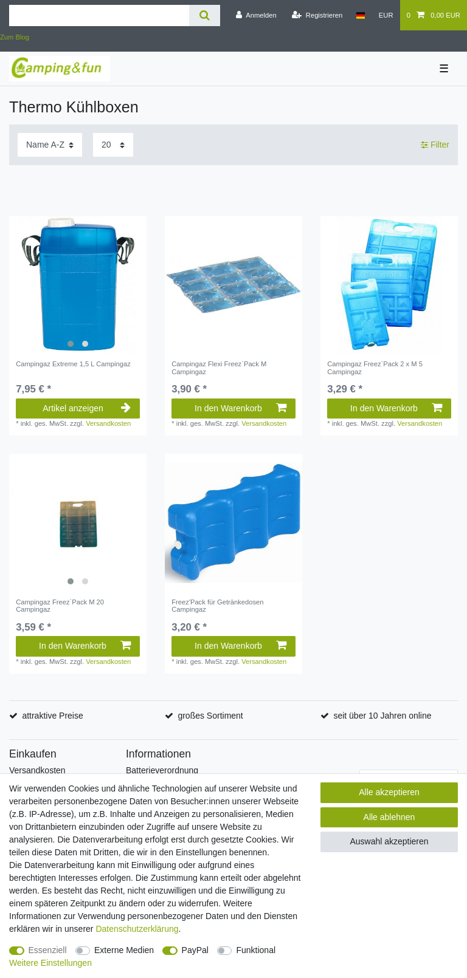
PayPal (195, 950)
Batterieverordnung (162, 770)
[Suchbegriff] (99, 15)
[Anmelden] (256, 15)
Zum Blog (14, 37)
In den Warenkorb (240, 408)
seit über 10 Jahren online (382, 715)
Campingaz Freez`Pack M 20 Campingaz (60, 605)
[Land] (360, 15)
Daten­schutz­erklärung (136, 929)
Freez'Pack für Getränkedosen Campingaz (217, 605)
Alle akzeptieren (389, 792)
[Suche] (204, 15)
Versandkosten (108, 423)
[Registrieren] (317, 15)
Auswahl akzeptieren (389, 841)
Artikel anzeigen (87, 408)
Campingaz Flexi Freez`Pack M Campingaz (218, 367)
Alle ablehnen (389, 817)
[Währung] (386, 15)
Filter (435, 144)
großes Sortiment (210, 715)
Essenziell (48, 950)
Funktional (255, 950)
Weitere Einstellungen (50, 963)
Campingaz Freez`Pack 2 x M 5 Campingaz (375, 367)
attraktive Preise (52, 715)
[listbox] (78, 285)
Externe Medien (124, 950)
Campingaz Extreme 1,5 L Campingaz (73, 364)
